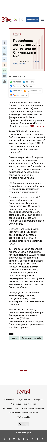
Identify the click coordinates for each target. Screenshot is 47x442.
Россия (14, 338)
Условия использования (33, 408)
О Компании (9, 399)
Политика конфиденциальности (23, 412)
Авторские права (10, 408)
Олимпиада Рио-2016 (31, 338)
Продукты (38, 399)
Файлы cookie (23, 417)
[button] (4, 42)
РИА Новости (37, 126)
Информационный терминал (23, 404)
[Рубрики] (42, 19)
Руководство (24, 399)
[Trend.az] (9, 19)
